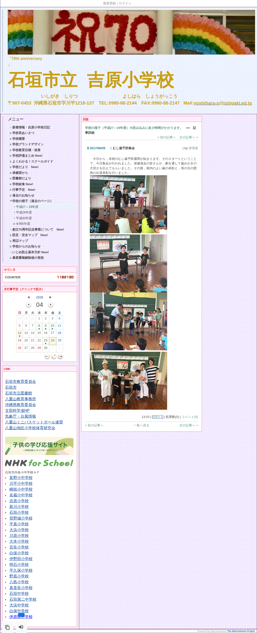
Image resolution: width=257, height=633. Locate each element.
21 (32, 341)
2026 (39, 297)
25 (59, 341)
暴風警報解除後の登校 (27, 258)
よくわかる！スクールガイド (31, 161)
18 (59, 334)
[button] (8, 627)
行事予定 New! (23, 189)
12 (19, 334)
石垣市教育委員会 (20, 382)
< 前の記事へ (166, 137)
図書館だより (20, 178)
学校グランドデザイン (27, 144)
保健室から (19, 173)
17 (52, 334)
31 (32, 319)
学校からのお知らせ (25, 246)
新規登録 (109, 3)
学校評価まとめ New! (26, 155)
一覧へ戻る (141, 425)
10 (52, 327)
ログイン (125, 3)
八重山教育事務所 (20, 399)
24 (52, 341)
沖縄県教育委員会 (20, 405)
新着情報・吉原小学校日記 (30, 127)
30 (26, 319)
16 (45, 334)
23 (45, 341)
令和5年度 (21, 223)
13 (26, 334)
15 (39, 334)
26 (19, 349)
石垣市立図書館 (18, 393)
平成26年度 (22, 212)
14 (32, 334)
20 (26, 341)
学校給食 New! (21, 184)
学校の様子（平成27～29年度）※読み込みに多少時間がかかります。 (134, 128)
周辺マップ (19, 241)
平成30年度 (22, 218)
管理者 (193, 148)
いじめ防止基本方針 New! (29, 252)
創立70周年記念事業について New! (37, 229)
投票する (157, 416)
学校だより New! (24, 167)
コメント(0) (190, 417)
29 (19, 319)
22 (39, 341)
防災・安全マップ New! (29, 235)
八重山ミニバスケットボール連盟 (34, 422)
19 (19, 341)
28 (32, 349)
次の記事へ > (188, 137)
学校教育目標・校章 (25, 150)
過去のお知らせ (22, 195)
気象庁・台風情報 (20, 416)
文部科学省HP (17, 410)
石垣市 (11, 387)
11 (59, 327)
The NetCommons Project (241, 631)
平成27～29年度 (26, 207)
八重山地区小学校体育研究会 (30, 428)
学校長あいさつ (22, 133)
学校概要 (17, 139)
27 (26, 349)
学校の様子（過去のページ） (31, 201)
